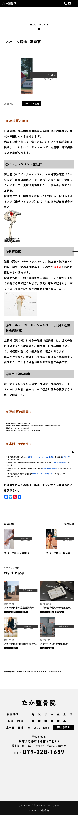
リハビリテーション (60, 463)
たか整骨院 (9, 3)
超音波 (30, 457)
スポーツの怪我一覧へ (39, 511)
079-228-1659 (39, 766)
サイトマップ (25, 820)
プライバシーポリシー (48, 820)
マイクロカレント (39, 457)
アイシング (65, 457)
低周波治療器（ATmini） (50, 468)
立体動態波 (50, 457)
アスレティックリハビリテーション (43, 474)
